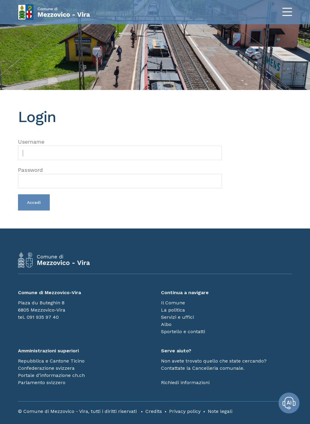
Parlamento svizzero (41, 382)
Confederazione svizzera (46, 368)
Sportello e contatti (183, 331)
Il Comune (173, 303)
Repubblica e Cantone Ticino (51, 361)
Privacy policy (185, 411)
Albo (166, 324)
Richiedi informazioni (185, 382)
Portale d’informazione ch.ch (51, 375)
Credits (153, 411)
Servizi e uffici (177, 317)
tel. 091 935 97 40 (38, 317)
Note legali (220, 411)
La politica (173, 310)
